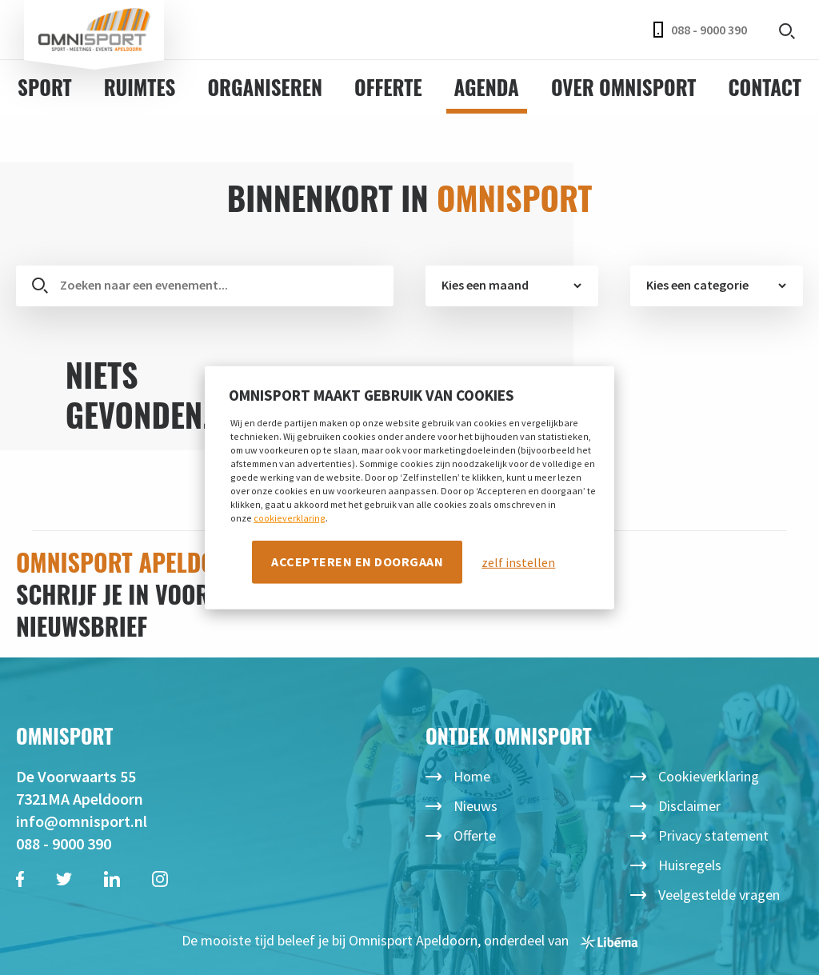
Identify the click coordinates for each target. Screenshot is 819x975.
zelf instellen (518, 562)
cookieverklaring (290, 518)
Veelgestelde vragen (719, 894)
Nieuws (475, 806)
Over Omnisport (624, 87)
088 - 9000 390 (700, 30)
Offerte (388, 87)
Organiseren (264, 87)
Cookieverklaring (708, 776)
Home (471, 776)
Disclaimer (689, 806)
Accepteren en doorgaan (357, 561)
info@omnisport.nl (81, 821)
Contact (764, 87)
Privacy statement (713, 835)
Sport (45, 87)
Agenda (486, 87)
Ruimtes (140, 87)
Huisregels (689, 865)
